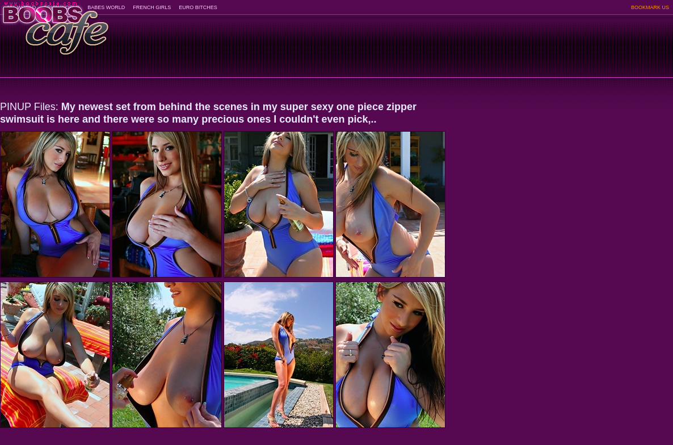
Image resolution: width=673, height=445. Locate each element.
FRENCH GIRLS (152, 7)
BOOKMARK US (650, 7)
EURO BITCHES (198, 7)
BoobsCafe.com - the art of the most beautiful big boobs (55, 24)
